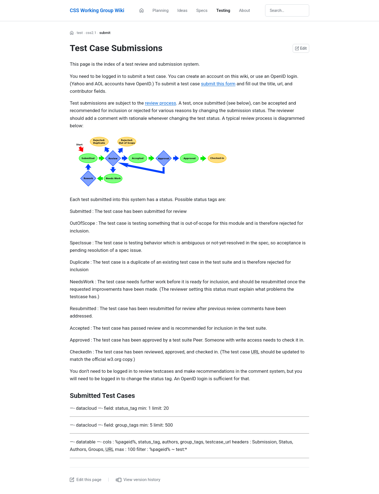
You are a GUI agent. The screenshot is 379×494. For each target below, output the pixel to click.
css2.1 (91, 33)
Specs (201, 10)
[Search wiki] (287, 10)
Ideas (182, 10)
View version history (138, 480)
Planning (161, 10)
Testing (223, 10)
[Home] (141, 10)
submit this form (218, 83)
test (80, 33)
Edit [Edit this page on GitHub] (301, 48)
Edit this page (85, 479)
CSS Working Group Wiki (97, 10)
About (244, 10)
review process (160, 103)
